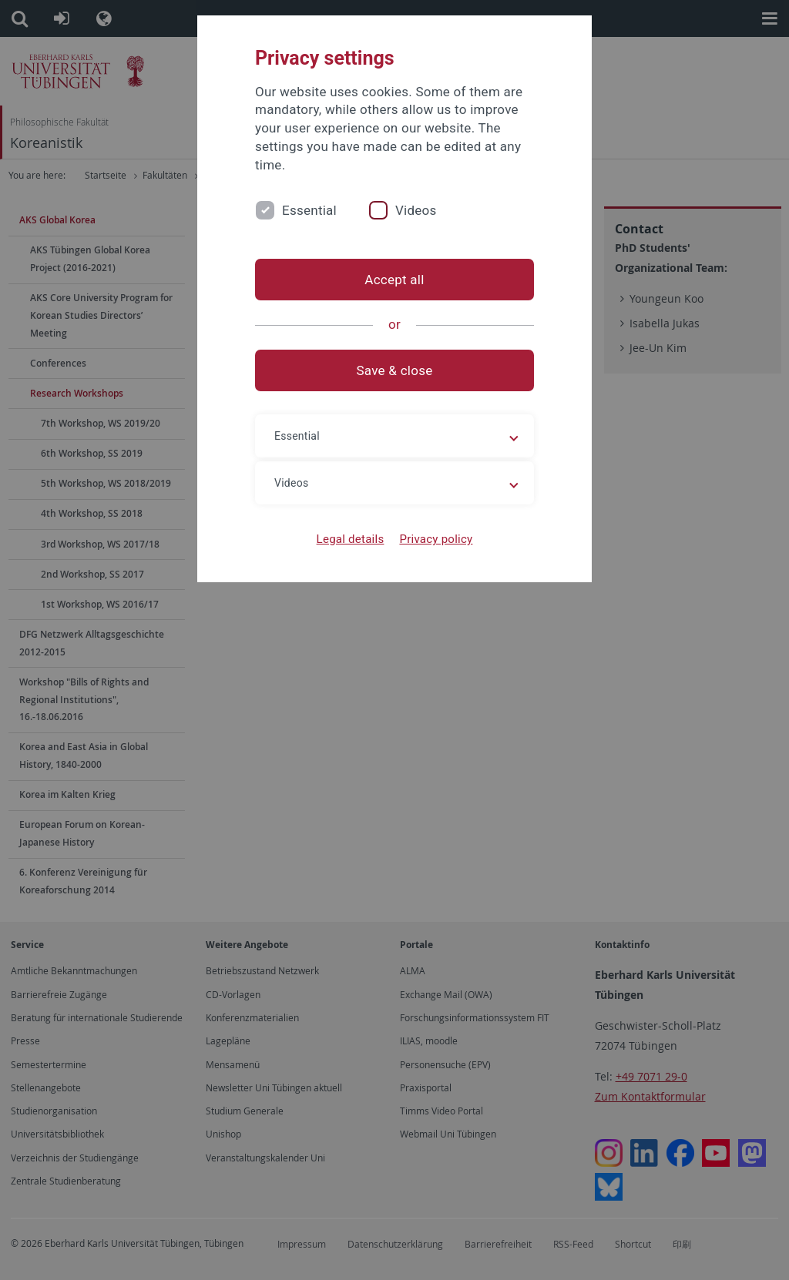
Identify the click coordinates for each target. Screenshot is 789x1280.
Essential (309, 210)
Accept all (394, 279)
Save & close (395, 370)
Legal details (350, 539)
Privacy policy (435, 539)
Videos (416, 210)
